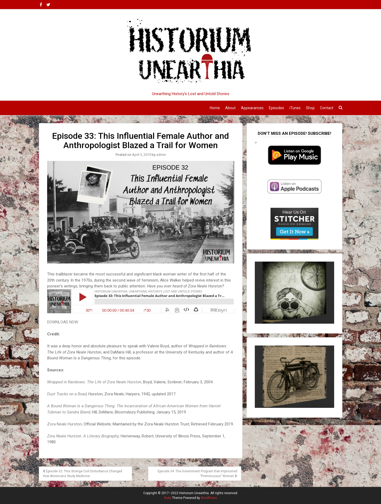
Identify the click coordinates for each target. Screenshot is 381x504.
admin (161, 155)
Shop (310, 108)
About (230, 108)
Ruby (167, 498)
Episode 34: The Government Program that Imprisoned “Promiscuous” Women (197, 473)
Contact (326, 108)
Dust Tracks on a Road (67, 394)
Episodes (276, 108)
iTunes (295, 108)
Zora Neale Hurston (64, 424)
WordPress (209, 498)
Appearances (252, 108)
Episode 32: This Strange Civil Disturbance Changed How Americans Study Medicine (82, 473)
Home (215, 108)
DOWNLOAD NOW (62, 322)
